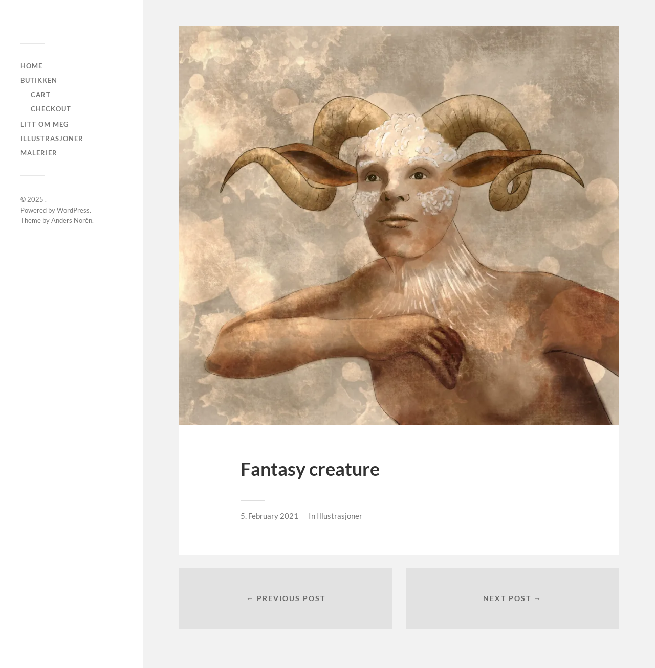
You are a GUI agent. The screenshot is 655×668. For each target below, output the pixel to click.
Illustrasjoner (51, 138)
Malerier (38, 153)
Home (31, 66)
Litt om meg (44, 124)
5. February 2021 (269, 515)
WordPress (73, 210)
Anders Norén (71, 220)
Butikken (38, 80)
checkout (51, 109)
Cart (41, 94)
